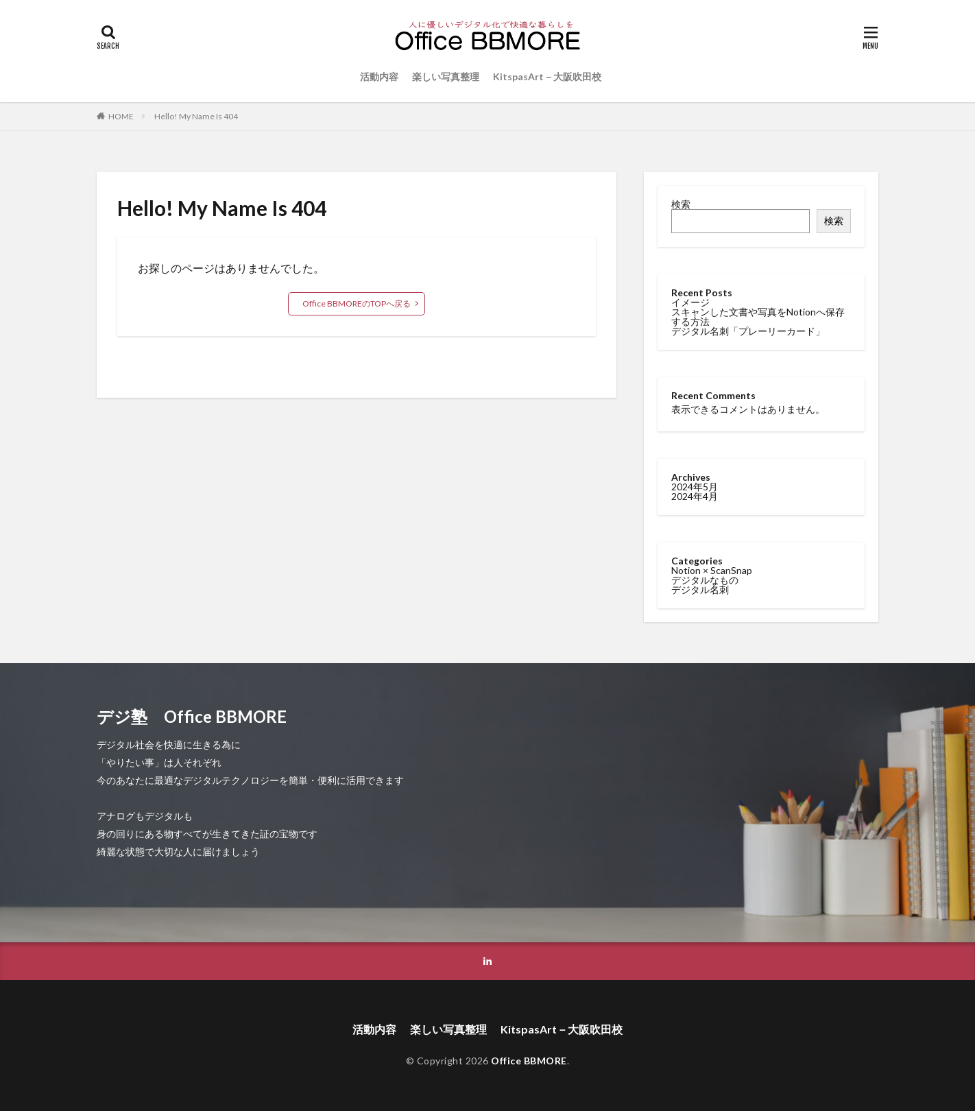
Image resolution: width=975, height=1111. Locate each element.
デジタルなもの (704, 579)
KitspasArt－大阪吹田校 (547, 76)
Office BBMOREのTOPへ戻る (356, 303)
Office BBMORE (529, 1060)
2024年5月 (694, 486)
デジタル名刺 (700, 589)
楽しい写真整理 (445, 76)
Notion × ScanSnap (711, 569)
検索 (680, 204)
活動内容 (379, 76)
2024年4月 (694, 495)
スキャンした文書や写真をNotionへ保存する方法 (758, 316)
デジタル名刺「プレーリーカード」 (748, 331)
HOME (121, 116)
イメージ (690, 302)
